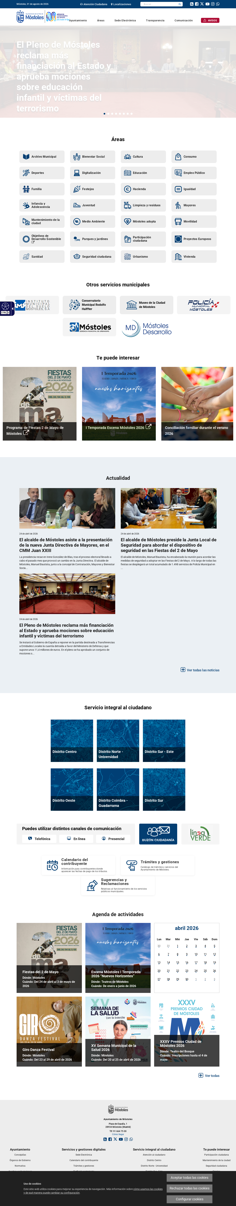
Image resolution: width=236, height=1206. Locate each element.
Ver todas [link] (212, 1076)
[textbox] (158, 4)
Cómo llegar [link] (118, 1134)
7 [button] (128, 114)
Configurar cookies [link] (189, 1199)
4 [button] (116, 114)
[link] (5, 306)
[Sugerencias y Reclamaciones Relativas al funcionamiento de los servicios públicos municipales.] (118, 885)
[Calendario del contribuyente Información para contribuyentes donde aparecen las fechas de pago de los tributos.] (78, 865)
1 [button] (104, 114)
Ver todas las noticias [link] (203, 670)
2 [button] (108, 114)
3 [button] (112, 114)
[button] (180, 4)
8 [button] (132, 114)
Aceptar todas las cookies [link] (189, 1177)
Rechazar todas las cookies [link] (189, 1188)
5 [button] (120, 114)
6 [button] (124, 114)
